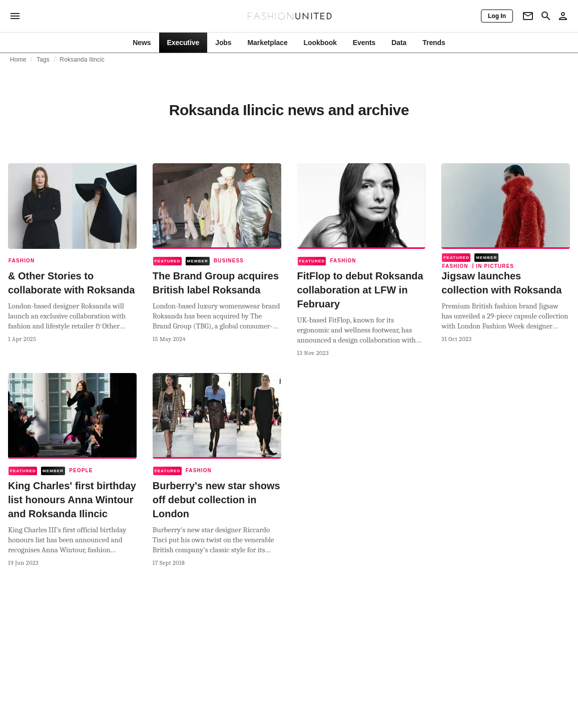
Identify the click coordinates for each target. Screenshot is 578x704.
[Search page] (546, 16)
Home (18, 59)
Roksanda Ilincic (82, 59)
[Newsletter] (528, 16)
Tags (43, 59)
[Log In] (497, 16)
